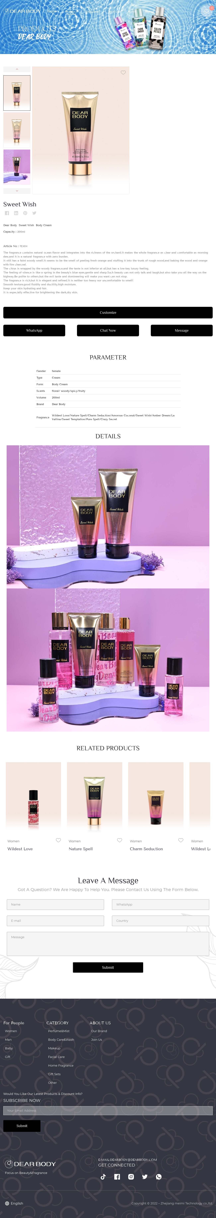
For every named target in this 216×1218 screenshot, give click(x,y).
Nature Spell (81, 849)
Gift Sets (54, 1074)
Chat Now (108, 330)
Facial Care (56, 1057)
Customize (108, 312)
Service (113, 11)
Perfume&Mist (59, 1031)
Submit (22, 1126)
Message (182, 330)
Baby (9, 1048)
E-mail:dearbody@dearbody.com (127, 1160)
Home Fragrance (60, 1065)
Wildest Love (20, 849)
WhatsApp (34, 330)
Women (13, 841)
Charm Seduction (146, 849)
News (132, 11)
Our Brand (99, 1031)
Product (71, 11)
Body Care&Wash (61, 1040)
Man (8, 1040)
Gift (7, 1057)
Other (52, 1083)
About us (152, 11)
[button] (16, 69)
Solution (92, 11)
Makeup (54, 1048)
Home (52, 11)
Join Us (96, 1040)
